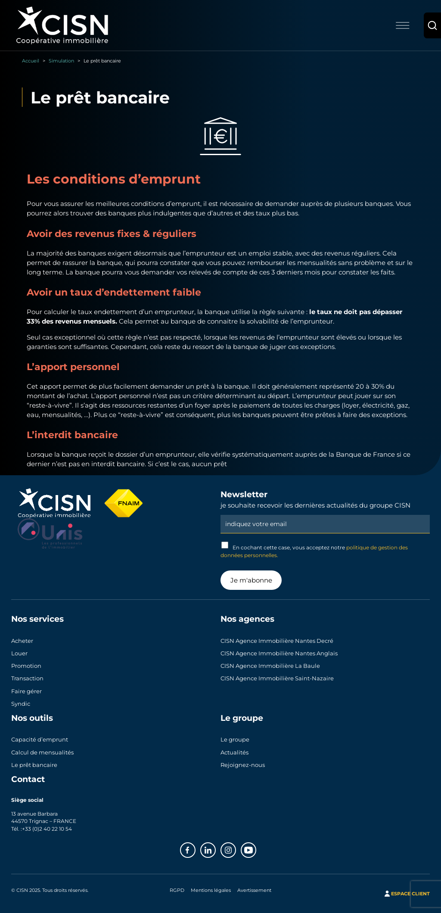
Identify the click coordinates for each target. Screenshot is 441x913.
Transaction (27, 678)
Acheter (22, 640)
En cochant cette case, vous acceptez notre (314, 550)
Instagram (235, 847)
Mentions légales (211, 890)
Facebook (195, 847)
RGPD (177, 890)
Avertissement (254, 890)
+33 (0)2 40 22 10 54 (47, 828)
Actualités (234, 752)
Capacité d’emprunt (39, 739)
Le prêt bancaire (34, 764)
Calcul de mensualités (42, 752)
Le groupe (234, 739)
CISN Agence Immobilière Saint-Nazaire (277, 678)
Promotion (26, 665)
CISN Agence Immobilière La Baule (270, 665)
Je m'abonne (251, 580)
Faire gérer (26, 691)
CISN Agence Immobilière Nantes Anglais (279, 653)
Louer (19, 653)
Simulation (61, 60)
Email (325, 514)
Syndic (20, 703)
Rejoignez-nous (242, 764)
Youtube (255, 847)
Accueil (30, 60)
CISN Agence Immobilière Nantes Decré (276, 640)
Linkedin (215, 847)
